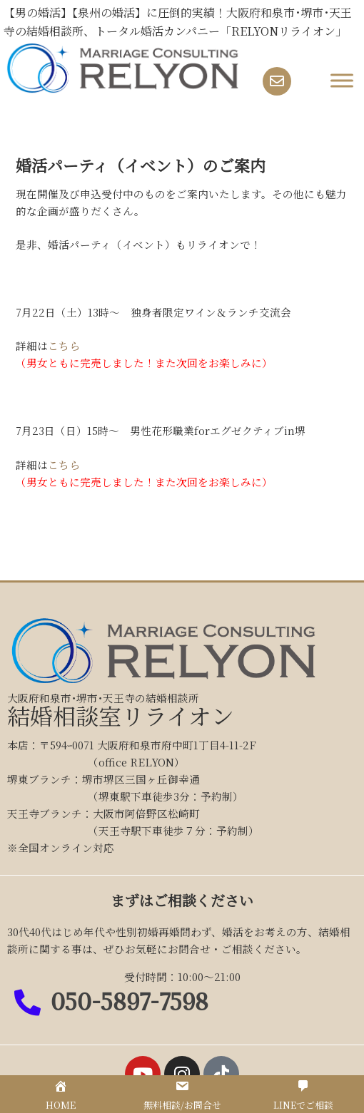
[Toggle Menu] (341, 81)
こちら (64, 345)
